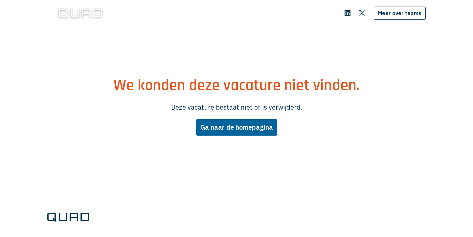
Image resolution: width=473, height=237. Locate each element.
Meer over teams (399, 13)
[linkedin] (347, 13)
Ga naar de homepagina (236, 127)
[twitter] (362, 13)
